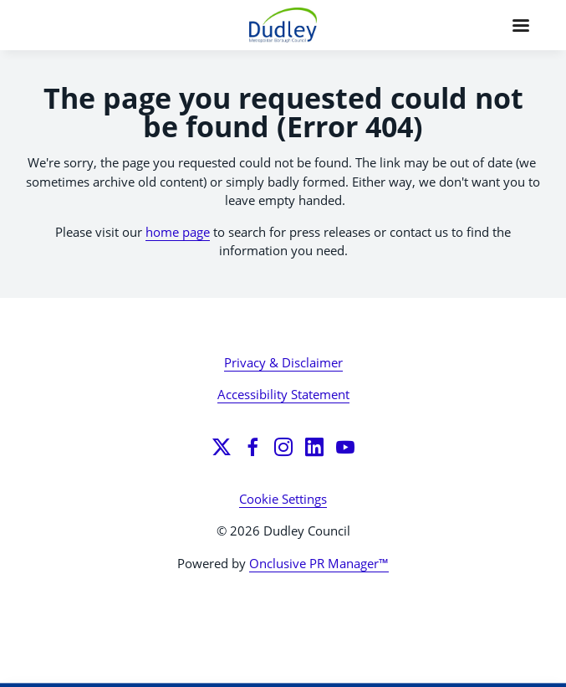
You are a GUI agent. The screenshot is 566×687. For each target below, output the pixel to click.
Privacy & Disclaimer (283, 362)
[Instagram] (283, 447)
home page (177, 231)
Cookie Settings (283, 498)
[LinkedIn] (314, 447)
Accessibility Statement (283, 394)
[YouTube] (345, 447)
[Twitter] (221, 447)
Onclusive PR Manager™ (319, 563)
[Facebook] (252, 447)
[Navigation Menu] (520, 25)
